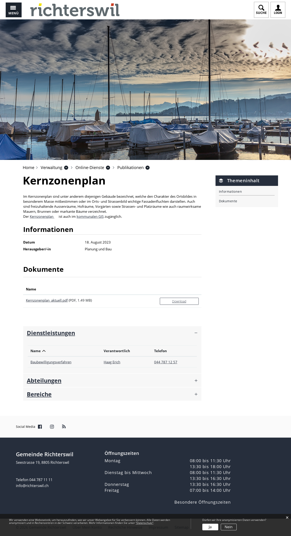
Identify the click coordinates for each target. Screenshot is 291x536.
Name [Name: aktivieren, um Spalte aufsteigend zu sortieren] (31, 289)
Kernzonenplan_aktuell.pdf (47, 300)
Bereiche (39, 394)
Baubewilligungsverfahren (50, 362)
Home (28, 167)
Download (179, 301)
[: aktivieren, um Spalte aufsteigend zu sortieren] (179, 289)
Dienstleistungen (51, 333)
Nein (229, 526)
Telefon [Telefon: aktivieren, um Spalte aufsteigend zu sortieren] (160, 351)
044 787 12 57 (165, 362)
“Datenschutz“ (144, 523)
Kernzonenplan (42, 216)
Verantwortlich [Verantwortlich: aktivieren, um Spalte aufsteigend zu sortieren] (117, 351)
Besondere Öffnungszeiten (202, 502)
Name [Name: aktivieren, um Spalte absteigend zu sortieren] (35, 351)
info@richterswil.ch (32, 485)
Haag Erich (112, 362)
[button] (51, 167)
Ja (210, 526)
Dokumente (228, 201)
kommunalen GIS (90, 216)
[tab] (112, 332)
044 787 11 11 (41, 479)
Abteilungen (44, 380)
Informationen (230, 191)
